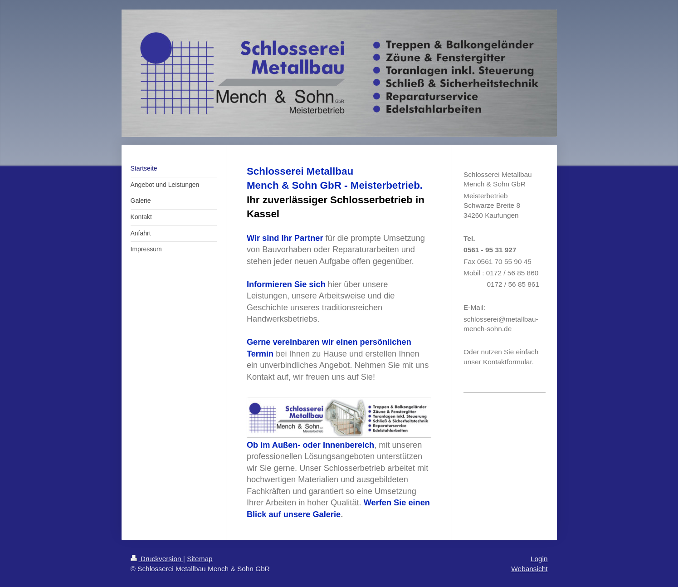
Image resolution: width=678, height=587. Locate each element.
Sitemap (199, 559)
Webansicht (529, 568)
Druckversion (157, 559)
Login (539, 559)
